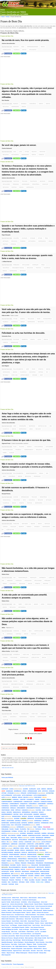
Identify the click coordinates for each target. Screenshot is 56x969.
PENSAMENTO (45, 856)
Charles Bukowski (7, 148)
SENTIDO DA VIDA (42, 426)
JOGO (14, 151)
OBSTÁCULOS (32, 852)
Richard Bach (42, 946)
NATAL (36, 850)
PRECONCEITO (40, 861)
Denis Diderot (18, 910)
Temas (7, 16)
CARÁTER (22, 799)
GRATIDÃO (37, 833)
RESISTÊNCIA (6, 267)
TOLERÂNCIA (47, 877)
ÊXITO (24, 500)
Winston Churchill (33, 952)
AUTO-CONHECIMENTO (40, 795)
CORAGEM (50, 181)
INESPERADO (32, 426)
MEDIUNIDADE (43, 846)
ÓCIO (46, 852)
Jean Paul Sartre (6, 927)
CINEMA (37, 799)
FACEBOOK (23, 241)
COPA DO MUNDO (6, 799)
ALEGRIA (5, 716)
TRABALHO (4, 880)
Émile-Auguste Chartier (19, 912)
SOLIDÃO (31, 875)
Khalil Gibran (30, 931)
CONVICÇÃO (45, 184)
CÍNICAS (48, 810)
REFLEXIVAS (6, 106)
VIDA (50, 426)
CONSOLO (48, 630)
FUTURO (20, 831)
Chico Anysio (23, 908)
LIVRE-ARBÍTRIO (39, 844)
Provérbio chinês (42, 944)
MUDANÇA (46, 848)
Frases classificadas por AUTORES (14, 14)
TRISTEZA (18, 880)
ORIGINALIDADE (31, 854)
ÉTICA (51, 822)
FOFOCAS (38, 829)
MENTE (3, 848)
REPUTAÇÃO (40, 867)
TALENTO (12, 877)
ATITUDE (27, 151)
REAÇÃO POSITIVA (36, 654)
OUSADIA (47, 854)
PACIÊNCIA (4, 856)
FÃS (25, 831)
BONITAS (48, 103)
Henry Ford (44, 921)
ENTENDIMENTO (31, 681)
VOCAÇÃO (4, 884)
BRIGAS (41, 473)
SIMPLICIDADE (45, 873)
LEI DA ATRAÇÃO (46, 841)
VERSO (50, 880)
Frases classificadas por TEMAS (13, 12)
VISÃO (27, 882)
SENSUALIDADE (44, 871)
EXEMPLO (22, 318)
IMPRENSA (47, 837)
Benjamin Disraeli (48, 904)
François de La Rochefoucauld (9, 916)
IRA (8, 841)
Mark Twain (50, 938)
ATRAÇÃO (23, 793)
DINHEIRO (36, 814)
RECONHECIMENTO (44, 865)
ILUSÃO (32, 837)
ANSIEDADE (16, 630)
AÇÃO (3, 797)
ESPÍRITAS (46, 820)
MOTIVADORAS (15, 154)
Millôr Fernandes (39, 940)
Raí (13, 946)
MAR (27, 846)
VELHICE (37, 880)
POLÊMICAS (16, 49)
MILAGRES (15, 713)
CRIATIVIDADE (5, 810)
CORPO (41, 805)
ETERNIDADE (45, 822)
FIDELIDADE (4, 829)
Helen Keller (23, 921)
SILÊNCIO (29, 446)
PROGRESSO (39, 863)
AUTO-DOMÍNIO (49, 446)
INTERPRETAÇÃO (24, 657)
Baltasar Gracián (28, 904)
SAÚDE (12, 871)
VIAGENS (4, 882)
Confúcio (4, 910)
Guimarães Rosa (6, 336)
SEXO (22, 873)
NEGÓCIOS (16, 46)
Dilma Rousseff (38, 910)
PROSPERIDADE (49, 863)
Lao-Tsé (37, 931)
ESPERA (24, 820)
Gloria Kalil (28, 919)
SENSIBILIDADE (14, 342)
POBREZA (50, 858)
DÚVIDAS (30, 816)
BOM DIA (24, 49)
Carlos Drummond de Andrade (43, 906)
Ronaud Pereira (6, 493)
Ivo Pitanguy (13, 925)
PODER (3, 861)
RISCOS (43, 46)
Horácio (37, 923)
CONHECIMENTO (14, 803)
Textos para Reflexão (7, 777)
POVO (27, 861)
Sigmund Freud (6, 443)
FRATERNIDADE (6, 831)
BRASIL (44, 797)
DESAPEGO (34, 812)
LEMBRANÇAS (5, 844)
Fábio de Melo (6, 315)
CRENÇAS (13, 808)
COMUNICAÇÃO (27, 801)
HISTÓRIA (4, 835)
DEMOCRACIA (17, 812)
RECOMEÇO (6, 375)
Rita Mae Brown (5, 948)
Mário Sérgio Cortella (40, 938)
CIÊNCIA (48, 799)
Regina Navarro (33, 946)
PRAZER (32, 861)
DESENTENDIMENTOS (31, 473)
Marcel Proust (44, 935)
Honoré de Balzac (29, 923)
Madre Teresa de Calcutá (22, 935)
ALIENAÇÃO (32, 789)
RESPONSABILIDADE (8, 449)
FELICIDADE (16, 339)
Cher (17, 908)
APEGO (24, 791)
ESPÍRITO (30, 822)
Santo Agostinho (28, 948)
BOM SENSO (25, 523)
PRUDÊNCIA (18, 449)
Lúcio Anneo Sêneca (25, 933)
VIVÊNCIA (47, 882)
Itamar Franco (5, 925)
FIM (47, 372)
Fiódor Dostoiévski (30, 914)
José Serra (43, 929)
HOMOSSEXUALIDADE (34, 835)
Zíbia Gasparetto (6, 955)
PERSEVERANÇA (7, 500)
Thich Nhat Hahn (6, 710)
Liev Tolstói (15, 933)
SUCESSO (15, 497)
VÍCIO (16, 884)
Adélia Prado (15, 897)
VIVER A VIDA (14, 375)
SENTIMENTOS (5, 873)
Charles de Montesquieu (8, 908)
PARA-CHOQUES (32, 856)
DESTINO (16, 814)
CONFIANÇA (18, 633)
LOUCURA (4, 846)
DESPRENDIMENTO (6, 814)
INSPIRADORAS (15, 106)
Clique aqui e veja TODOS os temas (27, 785)
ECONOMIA (37, 816)
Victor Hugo (47, 950)
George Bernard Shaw (37, 916)
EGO (2, 818)
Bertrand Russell (17, 906)
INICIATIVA (34, 151)
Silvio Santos (26, 950)
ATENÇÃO (51, 791)
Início (2, 10)
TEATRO (18, 877)
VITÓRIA (32, 882)
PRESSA (17, 863)
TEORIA (39, 318)
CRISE (12, 810)
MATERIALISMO (33, 846)
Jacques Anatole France (24, 925)
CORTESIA (5, 526)
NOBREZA (29, 526)
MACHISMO (21, 846)
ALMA (38, 789)
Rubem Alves (5, 574)
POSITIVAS (14, 187)
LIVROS (47, 844)
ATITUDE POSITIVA (48, 654)
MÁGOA (22, 681)
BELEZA (25, 797)
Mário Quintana (29, 938)
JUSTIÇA (20, 841)
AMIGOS (40, 523)
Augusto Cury (5, 904)
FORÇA (43, 264)
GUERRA (43, 833)
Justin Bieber (22, 931)
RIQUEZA (17, 869)
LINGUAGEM (22, 844)
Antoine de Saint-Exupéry (29, 899)
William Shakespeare (21, 952)
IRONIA (15, 841)
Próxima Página (40, 729)
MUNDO (17, 850)
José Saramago (34, 929)
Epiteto (34, 912)
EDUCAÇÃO (13, 526)
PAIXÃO (33, 369)
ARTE (39, 791)
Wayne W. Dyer (11, 952)
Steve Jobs (40, 950)
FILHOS (11, 829)
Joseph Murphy (5, 931)
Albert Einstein (33, 897)
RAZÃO (19, 865)
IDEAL (8, 837)
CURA (43, 810)
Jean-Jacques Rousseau (37, 927)
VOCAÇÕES (16, 238)
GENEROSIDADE (34, 831)
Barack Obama (38, 904)
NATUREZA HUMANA (7, 852)
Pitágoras (29, 944)
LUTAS (20, 151)
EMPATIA (41, 103)
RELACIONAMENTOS (18, 369)
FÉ (3, 633)
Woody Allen (42, 952)
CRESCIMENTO (21, 808)
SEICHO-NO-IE (38, 948)
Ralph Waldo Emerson (21, 946)
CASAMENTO (30, 799)
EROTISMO (48, 818)
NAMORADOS (30, 850)
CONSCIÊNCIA (32, 103)
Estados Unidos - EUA (7, 825)
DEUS (30, 630)
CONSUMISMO (42, 803)
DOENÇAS (43, 814)
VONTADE (11, 884)
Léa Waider (43, 931)
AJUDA (11, 789)
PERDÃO (15, 681)
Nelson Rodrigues (19, 942)
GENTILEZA (47, 523)
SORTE (42, 875)
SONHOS (37, 875)
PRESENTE (50, 604)
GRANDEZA (24, 103)
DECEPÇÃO (42, 181)
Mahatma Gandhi (35, 935)
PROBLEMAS (16, 184)
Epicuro (28, 912)
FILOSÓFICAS (47, 267)
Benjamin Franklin (6, 906)
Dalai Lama (11, 910)
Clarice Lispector (45, 908)
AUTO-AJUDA (17, 795)
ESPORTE (24, 822)
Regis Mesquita (6, 235)
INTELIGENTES (32, 49)
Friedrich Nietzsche (24, 916)
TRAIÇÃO (11, 880)
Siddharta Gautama (6, 950)
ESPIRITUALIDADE (38, 630)
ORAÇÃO (24, 630)
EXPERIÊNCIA (16, 654)
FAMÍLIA (40, 827)
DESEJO (41, 812)
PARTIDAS (40, 372)
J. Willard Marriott (7, 261)
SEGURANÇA (25, 871)
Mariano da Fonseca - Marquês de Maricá (12, 938)
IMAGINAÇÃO (39, 837)
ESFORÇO (18, 820)
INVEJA (3, 841)
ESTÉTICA (37, 822)
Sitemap (22, 967)
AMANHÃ (36, 604)
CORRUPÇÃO (5, 808)
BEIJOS (20, 797)
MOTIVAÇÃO (6, 241)
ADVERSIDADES (25, 184)
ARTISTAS (45, 791)
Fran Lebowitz (41, 914)
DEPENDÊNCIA (26, 812)
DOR (2, 816)
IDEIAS (20, 837)
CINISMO (42, 799)
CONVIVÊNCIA (11, 476)
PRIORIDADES (37, 476)
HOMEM (4, 452)
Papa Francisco (5, 944)
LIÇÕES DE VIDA (10, 529)
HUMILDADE (16, 523)
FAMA (35, 827)
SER (12, 873)
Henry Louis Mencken (7, 923)
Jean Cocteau (36, 925)
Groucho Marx (36, 919)
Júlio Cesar (14, 931)
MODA (22, 46)
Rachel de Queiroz (6, 946)
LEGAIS (39, 339)
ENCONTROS (32, 372)
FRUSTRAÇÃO (33, 181)
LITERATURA (30, 844)
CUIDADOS (25, 810)
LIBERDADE (14, 844)
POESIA (9, 861)
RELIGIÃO (24, 867)
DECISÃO (9, 812)
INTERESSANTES (7, 49)
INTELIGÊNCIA (23, 839)
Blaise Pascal (30, 906)
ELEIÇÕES (23, 818)
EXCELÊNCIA (32, 500)
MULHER (3, 850)
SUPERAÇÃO (35, 264)
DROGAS (24, 816)
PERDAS (5, 583)
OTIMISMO (5, 657)
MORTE (32, 848)
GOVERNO (23, 833)
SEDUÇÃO (18, 871)
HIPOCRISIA (50, 833)
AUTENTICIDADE (32, 793)
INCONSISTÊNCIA (47, 318)
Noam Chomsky (40, 942)
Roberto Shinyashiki (16, 948)
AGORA (42, 604)
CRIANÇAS (45, 808)
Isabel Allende (49, 923)
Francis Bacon (50, 914)
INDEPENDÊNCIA (6, 839)
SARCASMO (46, 869)
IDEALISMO (14, 837)
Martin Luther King (6, 940)
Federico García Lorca (7, 914)
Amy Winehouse (16, 899)
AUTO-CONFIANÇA (27, 795)
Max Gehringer (17, 940)
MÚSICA (22, 850)
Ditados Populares (48, 910)
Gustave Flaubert (6, 921)
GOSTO (3, 833)
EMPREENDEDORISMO (32, 46)
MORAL (27, 848)
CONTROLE (50, 803)
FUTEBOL (14, 831)
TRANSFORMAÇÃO (22, 577)
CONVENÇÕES (22, 426)
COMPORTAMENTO (28, 449)
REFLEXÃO (38, 429)
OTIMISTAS (41, 154)
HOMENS (24, 835)
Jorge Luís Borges (24, 929)
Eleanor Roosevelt (6, 912)
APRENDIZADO (28, 580)
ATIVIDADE (32, 238)
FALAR (14, 446)
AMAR (41, 375)
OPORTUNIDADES (14, 854)
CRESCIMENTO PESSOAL (18, 267)
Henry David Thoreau (34, 921)
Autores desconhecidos (8, 43)
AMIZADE (33, 523)
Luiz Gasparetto (36, 933)
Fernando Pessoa (19, 914)
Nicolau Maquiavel (30, 942)
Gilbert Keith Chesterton (8, 919)
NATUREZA (42, 850)
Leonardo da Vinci (6, 933)
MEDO (50, 846)
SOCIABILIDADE (6, 875)
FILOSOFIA (23, 829)
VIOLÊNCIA (14, 882)
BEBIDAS (14, 797)
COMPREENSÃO (41, 681)
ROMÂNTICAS (30, 869)
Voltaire (3, 952)
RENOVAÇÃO (33, 577)
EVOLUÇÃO (5, 684)
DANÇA (3, 812)
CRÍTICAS (18, 810)
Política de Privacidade (29, 967)
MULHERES (10, 850)
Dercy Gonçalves (28, 910)
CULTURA (38, 810)
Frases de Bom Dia (11, 21)
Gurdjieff (43, 919)
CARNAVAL (15, 799)
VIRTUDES (22, 882)
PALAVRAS (21, 446)
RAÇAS (24, 865)
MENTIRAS (16, 848)
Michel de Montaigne (27, 940)
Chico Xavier (31, 908)
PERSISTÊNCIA (35, 184)
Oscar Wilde (48, 942)
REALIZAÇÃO (31, 318)
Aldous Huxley (6, 651)
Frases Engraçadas (18, 964)
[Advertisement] (28, 69)
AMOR (27, 369)
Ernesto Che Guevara (42, 912)
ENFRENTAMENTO (24, 375)
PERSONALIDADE (33, 858)
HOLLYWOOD (12, 835)
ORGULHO (23, 854)
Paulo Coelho (22, 944)
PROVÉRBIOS (5, 865)
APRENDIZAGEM (25, 497)
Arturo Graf (44, 902)
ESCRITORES (10, 820)
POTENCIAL (13, 244)
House (42, 923)
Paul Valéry (14, 944)
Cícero (37, 908)
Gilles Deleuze (20, 919)
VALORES (31, 880)
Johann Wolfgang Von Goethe (9, 929)
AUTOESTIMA (50, 793)
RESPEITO (15, 103)
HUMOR (52, 835)
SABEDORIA (10, 580)
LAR (33, 841)
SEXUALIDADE (29, 873)
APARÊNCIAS (17, 791)
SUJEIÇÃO (11, 452)
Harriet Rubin (15, 921)
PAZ (39, 856)
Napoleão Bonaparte (7, 942)
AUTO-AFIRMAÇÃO (6, 795)
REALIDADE (34, 865)
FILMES (17, 829)
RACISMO (13, 865)
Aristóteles (24, 902)
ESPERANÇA (10, 633)
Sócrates (33, 950)
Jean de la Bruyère (46, 925)
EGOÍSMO (17, 818)
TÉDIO (46, 238)
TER (35, 877)
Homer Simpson (18, 923)
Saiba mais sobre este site (7, 767)
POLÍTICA (14, 861)
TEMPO (20, 604)
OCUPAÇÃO (24, 238)
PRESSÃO (23, 863)
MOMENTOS (25, 339)
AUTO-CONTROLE (38, 446)
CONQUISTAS (24, 803)
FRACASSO (24, 181)
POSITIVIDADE (13, 657)
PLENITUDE (5, 719)
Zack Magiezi (5, 365)
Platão (34, 944)
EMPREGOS (30, 818)
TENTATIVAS (42, 151)
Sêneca (45, 948)
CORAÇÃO (29, 805)
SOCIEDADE (15, 875)
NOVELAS (24, 852)
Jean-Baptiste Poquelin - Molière (20, 927)
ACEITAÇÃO (4, 789)
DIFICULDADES (6, 184)
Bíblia (3, 627)
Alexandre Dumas (6, 899)
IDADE (3, 837)
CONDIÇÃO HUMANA (46, 801)
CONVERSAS (5, 805)
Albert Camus (24, 897)
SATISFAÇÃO (5, 871)
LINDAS (31, 429)
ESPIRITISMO (5, 822)
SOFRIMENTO (42, 577)
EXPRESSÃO (20, 827)
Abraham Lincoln (6, 897)
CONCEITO (36, 801)
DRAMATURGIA (16, 816)
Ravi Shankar (5, 100)
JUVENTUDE (27, 841)
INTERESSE (31, 839)
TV (22, 880)
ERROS (3, 820)
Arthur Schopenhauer (34, 902)
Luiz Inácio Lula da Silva (8, 935)
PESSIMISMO (42, 858)
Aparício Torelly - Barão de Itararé (10, 902)
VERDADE (44, 880)
